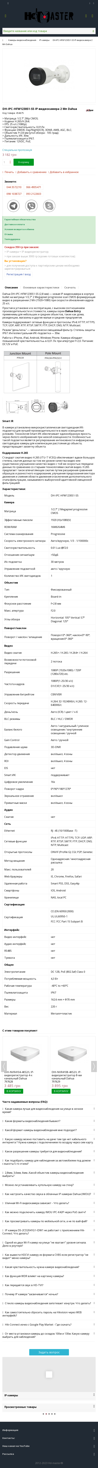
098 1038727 (14, 194)
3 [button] (49, 1414)
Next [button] (94, 1066)
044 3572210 (14, 187)
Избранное (89, 3)
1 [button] (43, 1414)
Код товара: (8, 112)
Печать (9, 172)
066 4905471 (33, 187)
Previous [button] (4, 1066)
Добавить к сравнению (32, 172)
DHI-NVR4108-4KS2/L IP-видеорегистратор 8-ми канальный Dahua (67, 1075)
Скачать (70, 287)
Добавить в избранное (64, 172)
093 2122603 (33, 194)
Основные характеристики (41, 287)
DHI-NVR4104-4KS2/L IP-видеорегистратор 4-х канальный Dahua (19, 1075)
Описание (11, 287)
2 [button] (46, 1414)
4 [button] (52, 1414)
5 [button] (54, 1414)
